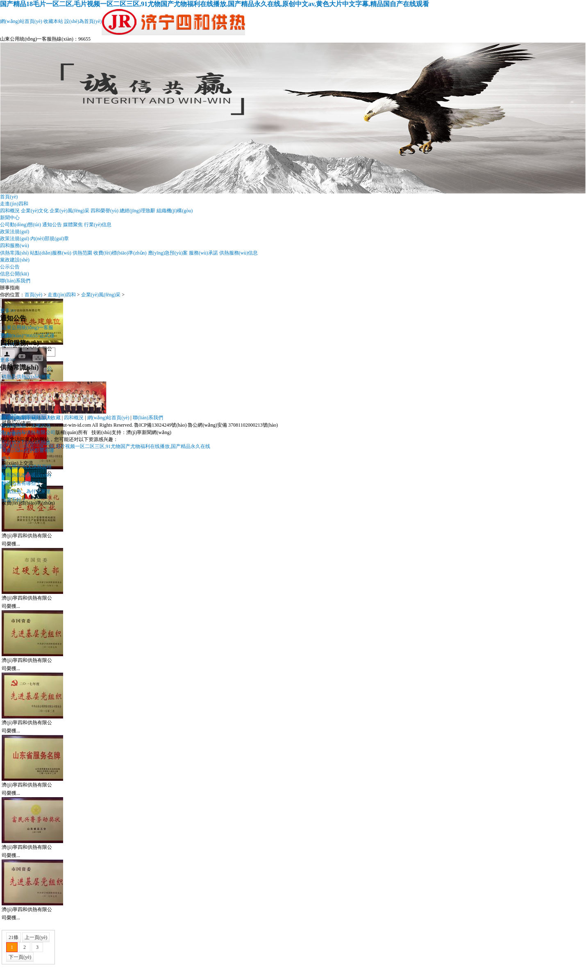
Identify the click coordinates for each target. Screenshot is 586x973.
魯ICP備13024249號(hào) (160, 425)
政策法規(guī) (14, 231)
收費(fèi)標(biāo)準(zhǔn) (120, 253)
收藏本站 (53, 21)
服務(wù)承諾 (203, 253)
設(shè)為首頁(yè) (83, 21)
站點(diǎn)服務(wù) (50, 253)
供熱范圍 (82, 253)
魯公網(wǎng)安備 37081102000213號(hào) (233, 425)
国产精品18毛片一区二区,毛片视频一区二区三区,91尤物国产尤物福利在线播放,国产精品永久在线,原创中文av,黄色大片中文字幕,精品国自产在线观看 (214, 3)
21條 (13, 937)
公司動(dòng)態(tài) (20, 224)
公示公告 (10, 267)
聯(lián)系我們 (15, 281)
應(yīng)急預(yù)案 (168, 253)
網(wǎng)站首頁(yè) (21, 21)
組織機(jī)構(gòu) (175, 211)
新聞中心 (10, 218)
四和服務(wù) (14, 245)
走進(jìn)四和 (14, 204)
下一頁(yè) (20, 957)
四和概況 (10, 211)
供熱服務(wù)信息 (238, 253)
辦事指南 (10, 288)
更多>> (8, 311)
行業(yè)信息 (97, 224)
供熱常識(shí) (14, 253)
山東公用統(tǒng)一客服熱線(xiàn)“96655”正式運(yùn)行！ (28, 336)
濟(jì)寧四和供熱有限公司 (27, 432)
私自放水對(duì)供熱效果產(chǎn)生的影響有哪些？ (28, 450)
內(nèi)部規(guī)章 (49, 238)
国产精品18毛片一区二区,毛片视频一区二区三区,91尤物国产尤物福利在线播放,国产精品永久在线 (105, 446)
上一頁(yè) (36, 937)
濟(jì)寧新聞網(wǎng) (148, 432)
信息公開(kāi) (14, 274)
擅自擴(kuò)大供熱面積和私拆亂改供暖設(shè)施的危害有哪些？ (27, 475)
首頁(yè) (9, 197)
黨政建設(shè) (15, 260)
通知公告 (52, 224)
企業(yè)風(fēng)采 (69, 211)
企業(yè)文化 (34, 211)
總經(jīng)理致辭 (137, 211)
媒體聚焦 (73, 224)
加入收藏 (51, 418)
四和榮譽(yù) (104, 211)
